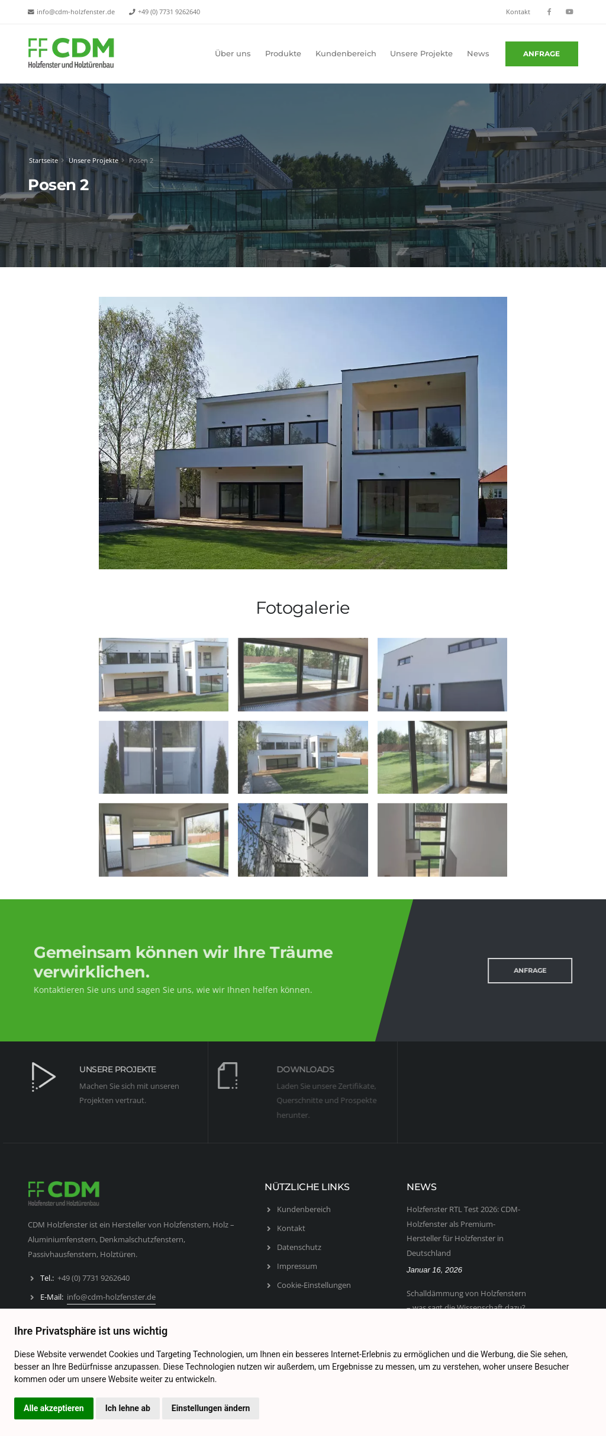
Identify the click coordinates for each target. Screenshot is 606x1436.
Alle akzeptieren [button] (54, 1408)
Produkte (283, 53)
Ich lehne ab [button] (127, 1408)
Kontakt (518, 12)
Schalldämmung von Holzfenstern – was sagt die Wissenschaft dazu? (466, 1300)
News (478, 53)
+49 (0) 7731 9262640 (169, 12)
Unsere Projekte (421, 53)
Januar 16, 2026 (434, 1269)
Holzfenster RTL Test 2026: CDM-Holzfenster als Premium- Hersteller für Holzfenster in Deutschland (463, 1231)
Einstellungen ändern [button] (211, 1408)
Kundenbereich (345, 53)
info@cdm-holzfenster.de (76, 12)
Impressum (297, 1266)
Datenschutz (299, 1247)
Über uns (233, 53)
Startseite (42, 160)
